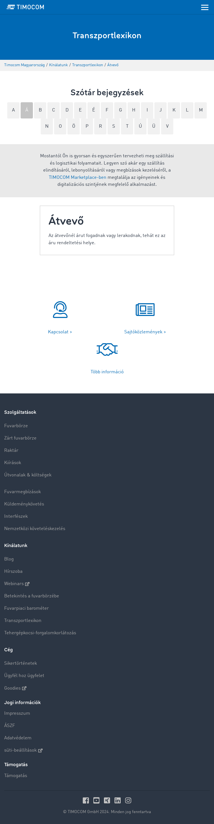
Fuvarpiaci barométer (26, 608)
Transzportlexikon (23, 620)
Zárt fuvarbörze (20, 438)
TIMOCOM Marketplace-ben (77, 177)
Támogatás (15, 775)
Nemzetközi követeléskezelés (34, 528)
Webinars (17, 584)
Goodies (15, 688)
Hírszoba (13, 571)
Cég (8, 650)
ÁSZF (9, 725)
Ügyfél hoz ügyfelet (24, 675)
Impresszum (17, 713)
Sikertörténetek (20, 663)
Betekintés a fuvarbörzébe (31, 596)
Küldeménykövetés (24, 504)
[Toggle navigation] (204, 7)
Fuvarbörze (16, 426)
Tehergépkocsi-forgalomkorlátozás (40, 633)
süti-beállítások (23, 750)
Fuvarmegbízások (22, 492)
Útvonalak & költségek (28, 475)
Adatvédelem (17, 738)
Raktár (11, 450)
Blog (9, 559)
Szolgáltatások (20, 412)
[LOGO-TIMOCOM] (25, 7)
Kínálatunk (15, 545)
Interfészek (16, 516)
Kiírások (12, 462)
